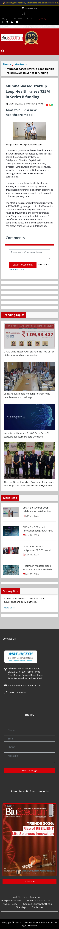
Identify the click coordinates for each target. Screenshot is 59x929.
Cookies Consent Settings (37, 904)
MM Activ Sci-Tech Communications (36, 922)
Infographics (5, 19)
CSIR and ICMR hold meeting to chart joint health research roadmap (27, 395)
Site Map (21, 907)
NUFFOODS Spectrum (39, 900)
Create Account (17, 269)
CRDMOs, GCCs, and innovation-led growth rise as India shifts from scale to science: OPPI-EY (38, 528)
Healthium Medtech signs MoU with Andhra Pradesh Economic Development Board (37, 567)
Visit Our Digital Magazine (27, 897)
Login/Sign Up (42, 19)
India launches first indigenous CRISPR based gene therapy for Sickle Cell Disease (38, 548)
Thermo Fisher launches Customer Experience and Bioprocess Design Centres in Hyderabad (29, 483)
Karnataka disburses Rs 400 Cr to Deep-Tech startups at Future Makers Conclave (28, 434)
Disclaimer (37, 907)
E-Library (20, 14)
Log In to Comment (23, 264)
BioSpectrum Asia (11, 900)
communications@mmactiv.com (24, 685)
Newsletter (50, 14)
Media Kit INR (18, 19)
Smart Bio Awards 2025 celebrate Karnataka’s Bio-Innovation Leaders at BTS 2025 (37, 509)
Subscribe (30, 19)
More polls (9, 607)
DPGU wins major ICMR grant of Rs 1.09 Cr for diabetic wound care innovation (29, 353)
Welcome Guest (7, 14)
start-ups (21, 64)
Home (7, 64)
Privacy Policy (9, 904)
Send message (29, 770)
